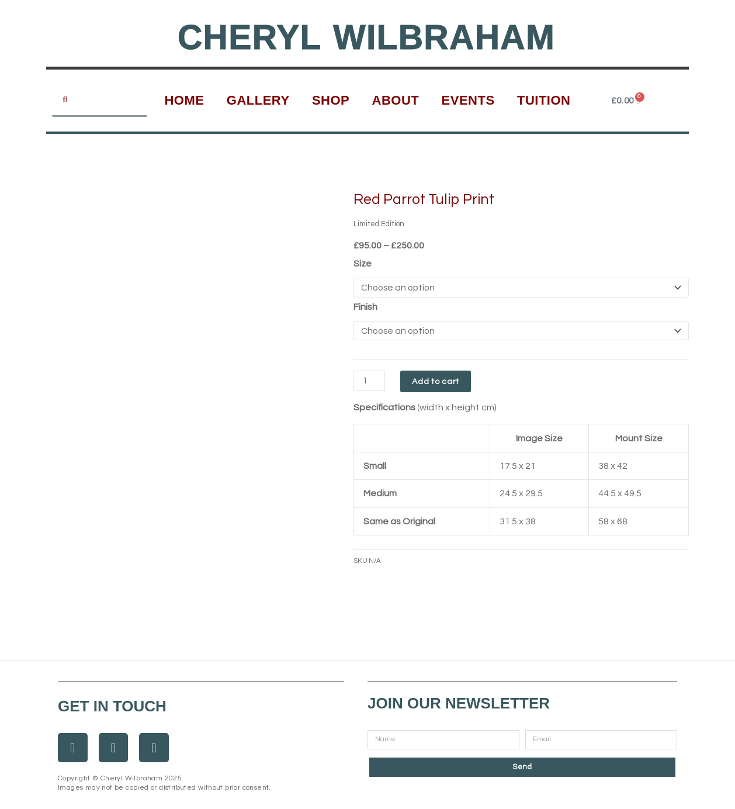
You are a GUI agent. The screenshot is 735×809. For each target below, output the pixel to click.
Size (362, 263)
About (395, 100)
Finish (365, 307)
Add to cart (438, 382)
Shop (330, 100)
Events (468, 100)
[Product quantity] (370, 382)
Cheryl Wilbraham (366, 36)
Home (184, 100)
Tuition (544, 100)
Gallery (258, 100)
